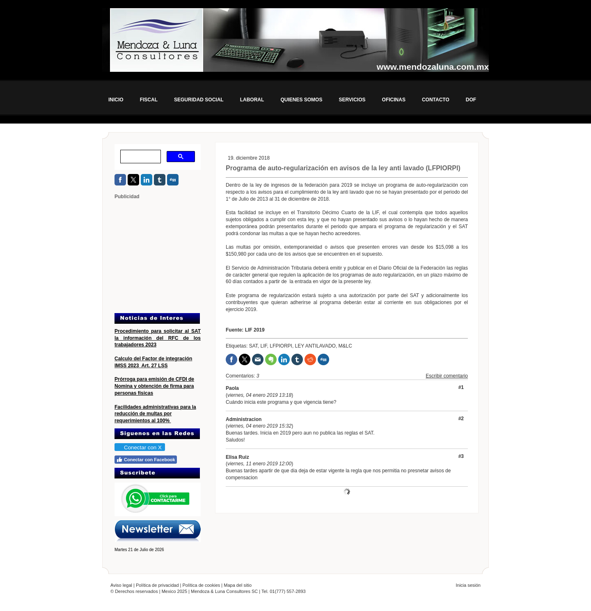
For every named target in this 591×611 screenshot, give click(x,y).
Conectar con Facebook (145, 459)
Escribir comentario (447, 376)
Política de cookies (201, 585)
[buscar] (139, 156)
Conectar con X (139, 447)
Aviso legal (121, 585)
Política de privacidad (157, 585)
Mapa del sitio (238, 585)
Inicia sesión (468, 585)
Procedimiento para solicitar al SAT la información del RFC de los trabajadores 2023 (158, 338)
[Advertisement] (166, 255)
